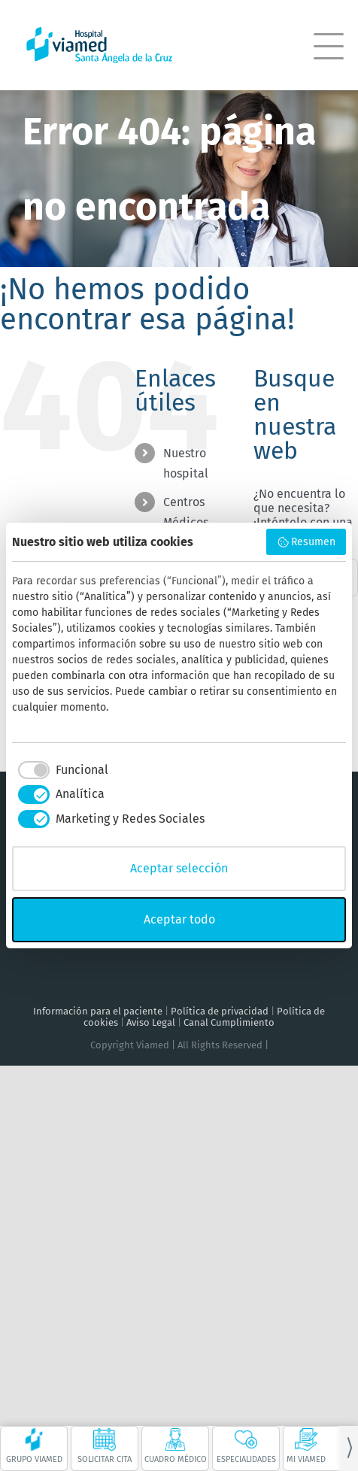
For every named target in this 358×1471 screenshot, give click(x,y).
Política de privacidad (219, 1011)
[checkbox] (60, 770)
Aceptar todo (179, 919)
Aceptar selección (179, 868)
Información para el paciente (97, 1011)
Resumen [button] (306, 542)
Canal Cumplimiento (229, 1022)
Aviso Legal (150, 1022)
